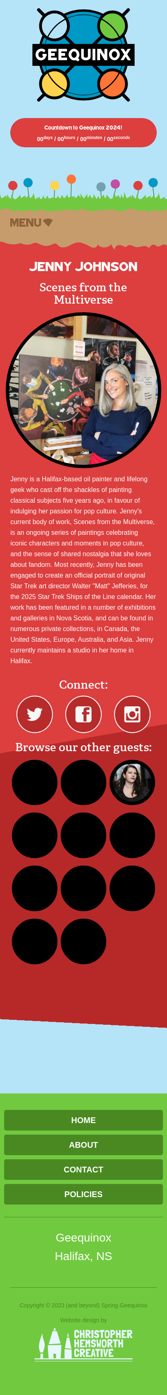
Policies (83, 1194)
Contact (83, 1169)
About (83, 1144)
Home (83, 1120)
